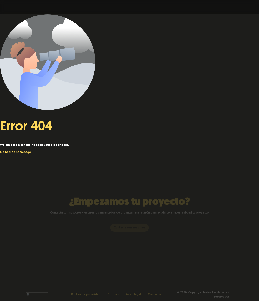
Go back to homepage (15, 152)
